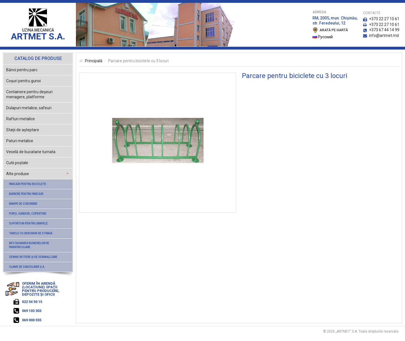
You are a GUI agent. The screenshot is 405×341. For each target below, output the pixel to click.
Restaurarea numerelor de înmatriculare (29, 245)
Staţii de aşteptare (22, 130)
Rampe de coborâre (23, 203)
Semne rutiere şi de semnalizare (33, 256)
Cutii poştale (17, 163)
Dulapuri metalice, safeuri (28, 108)
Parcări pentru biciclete (27, 184)
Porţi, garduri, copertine (27, 213)
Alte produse (17, 173)
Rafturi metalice (20, 119)
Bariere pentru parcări (26, 193)
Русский (322, 37)
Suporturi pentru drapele (28, 223)
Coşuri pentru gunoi (23, 81)
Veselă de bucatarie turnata (30, 152)
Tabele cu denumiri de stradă (31, 233)
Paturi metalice (19, 141)
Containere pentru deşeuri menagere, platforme (29, 94)
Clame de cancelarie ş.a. (27, 266)
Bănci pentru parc (21, 70)
